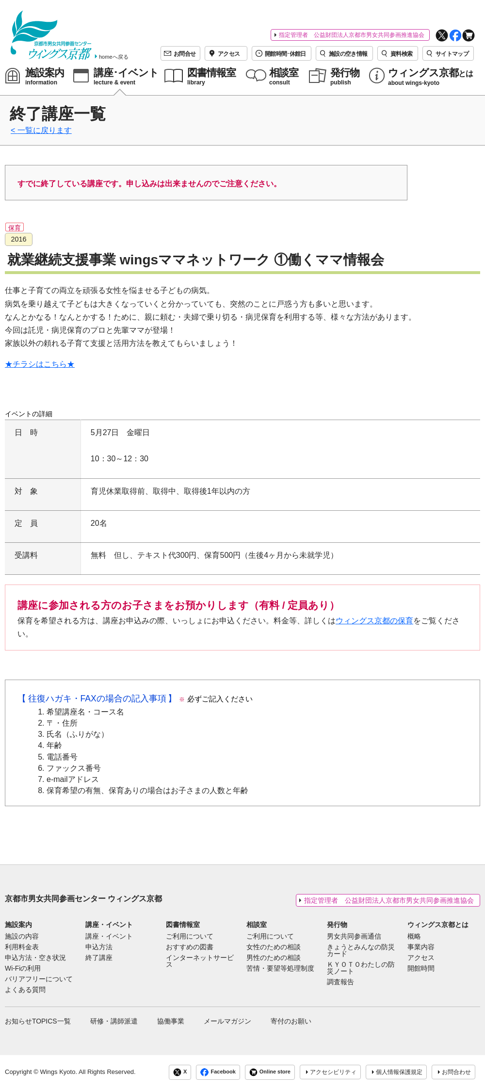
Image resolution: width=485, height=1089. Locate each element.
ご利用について (189, 936)
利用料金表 (22, 947)
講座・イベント (109, 924)
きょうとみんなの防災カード (361, 951)
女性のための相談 (273, 947)
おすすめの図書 (189, 947)
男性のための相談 (273, 958)
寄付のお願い (291, 1021)
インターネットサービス (200, 961)
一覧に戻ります (44, 130)
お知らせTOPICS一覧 (38, 1021)
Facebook (217, 1072)
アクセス (421, 958)
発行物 (337, 924)
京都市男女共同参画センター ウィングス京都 (83, 898)
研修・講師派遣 (114, 1021)
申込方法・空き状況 (35, 958)
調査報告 (340, 982)
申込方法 (99, 947)
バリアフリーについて (39, 979)
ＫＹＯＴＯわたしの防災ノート (361, 968)
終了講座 (99, 958)
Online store (270, 1072)
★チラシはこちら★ (40, 364)
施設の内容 (22, 936)
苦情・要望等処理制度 (280, 968)
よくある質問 (25, 990)
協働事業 (170, 1021)
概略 (414, 936)
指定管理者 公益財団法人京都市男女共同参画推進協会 (351, 35)
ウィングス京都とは (438, 924)
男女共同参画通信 (354, 936)
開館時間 (421, 968)
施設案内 (18, 924)
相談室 (256, 924)
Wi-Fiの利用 (23, 968)
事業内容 (421, 947)
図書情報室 (183, 924)
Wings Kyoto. (58, 1071)
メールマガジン (227, 1021)
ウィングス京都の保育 (374, 621)
